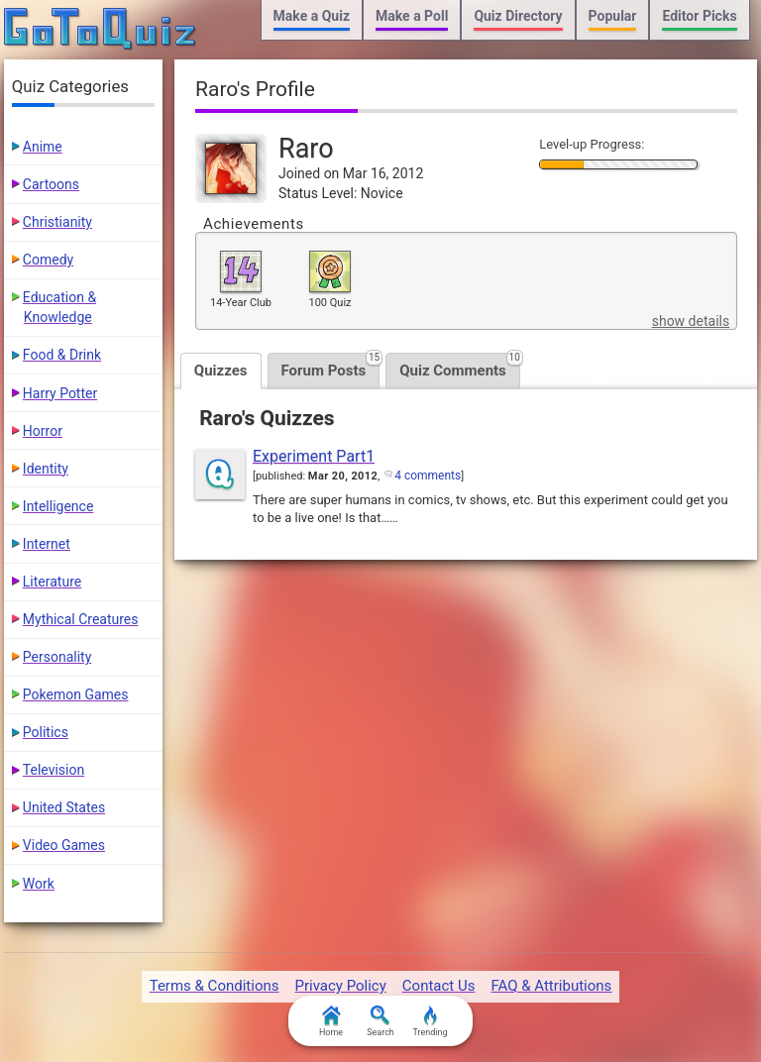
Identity (45, 469)
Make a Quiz (311, 16)
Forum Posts (330, 366)
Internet (46, 544)
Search (380, 1021)
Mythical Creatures (81, 619)
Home (331, 1021)
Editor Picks (699, 16)
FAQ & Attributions (550, 986)
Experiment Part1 (314, 456)
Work (38, 884)
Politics (45, 732)
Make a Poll (412, 16)
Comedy (48, 259)
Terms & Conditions (214, 986)
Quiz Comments (459, 366)
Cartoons (51, 184)
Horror (42, 431)
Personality (57, 657)
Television (53, 770)
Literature (52, 581)
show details (690, 321)
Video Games (64, 845)
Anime (42, 147)
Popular (613, 16)
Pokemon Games (76, 694)
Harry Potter (60, 393)
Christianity (57, 222)
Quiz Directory (518, 16)
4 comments (427, 475)
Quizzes (221, 370)
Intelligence (58, 506)
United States (64, 807)
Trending (429, 1021)
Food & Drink (62, 355)
